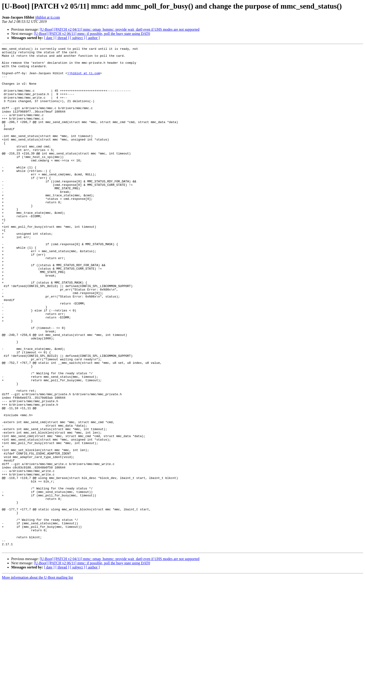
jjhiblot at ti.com (47, 17)
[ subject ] (77, 38)
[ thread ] (62, 38)
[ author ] (93, 38)
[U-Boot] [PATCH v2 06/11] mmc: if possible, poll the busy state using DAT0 (92, 34)
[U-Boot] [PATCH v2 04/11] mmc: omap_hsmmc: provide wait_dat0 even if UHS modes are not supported (119, 29)
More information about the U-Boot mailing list (37, 678)
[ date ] (49, 38)
